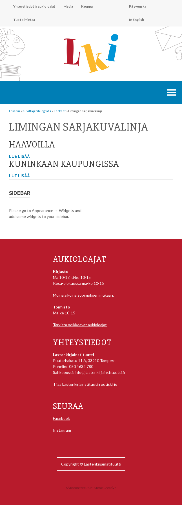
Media (68, 6)
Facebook (61, 418)
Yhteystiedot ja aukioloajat (34, 6)
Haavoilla (32, 144)
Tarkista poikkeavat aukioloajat (80, 324)
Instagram (62, 430)
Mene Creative (105, 488)
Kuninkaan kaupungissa (64, 163)
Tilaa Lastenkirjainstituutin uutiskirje (85, 384)
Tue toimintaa (24, 19)
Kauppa (87, 6)
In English (136, 19)
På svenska (137, 6)
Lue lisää (19, 156)
